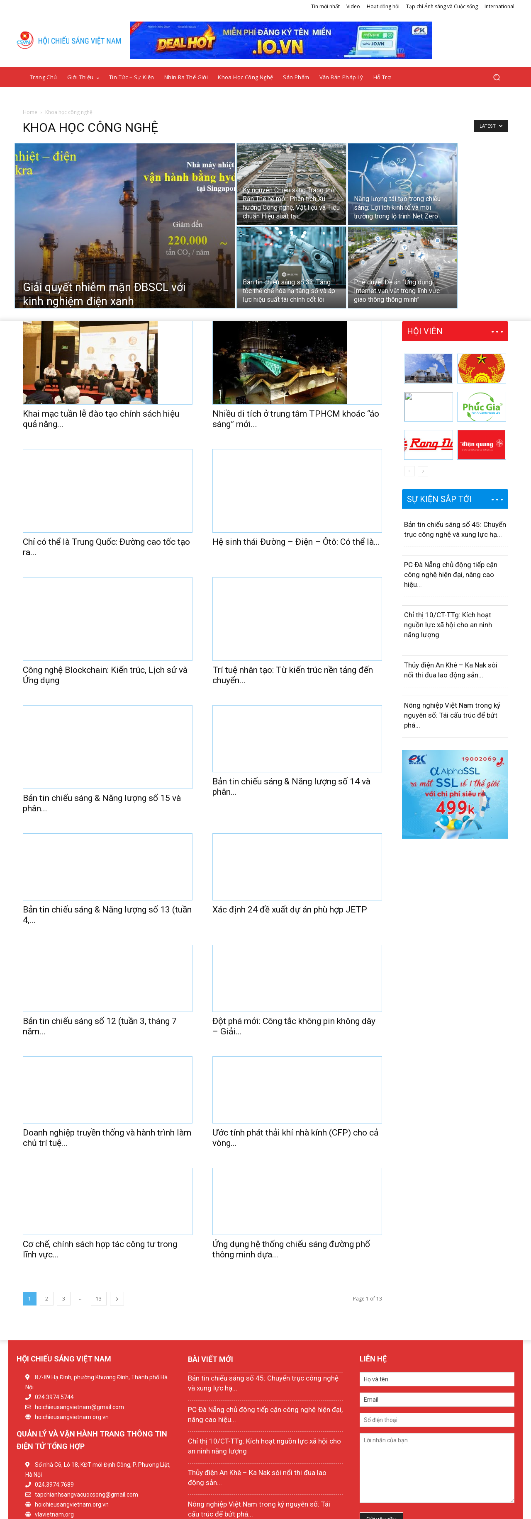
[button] (496, 77)
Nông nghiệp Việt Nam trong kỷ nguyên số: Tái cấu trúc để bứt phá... (452, 715)
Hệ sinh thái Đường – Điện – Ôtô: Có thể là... (296, 525)
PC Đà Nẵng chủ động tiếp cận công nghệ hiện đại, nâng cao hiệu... (450, 575)
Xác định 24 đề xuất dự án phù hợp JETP (289, 860)
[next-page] (117, 1249)
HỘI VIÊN (425, 331)
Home (30, 112)
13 (99, 1248)
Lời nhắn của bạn (437, 1418)
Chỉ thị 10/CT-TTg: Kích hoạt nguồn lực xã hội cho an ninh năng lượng (448, 625)
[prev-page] (409, 471)
